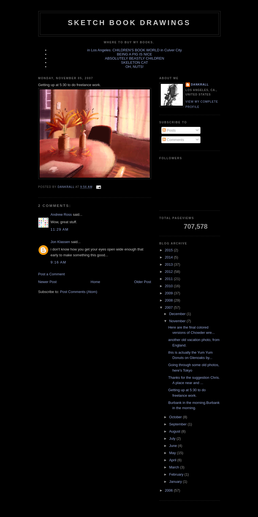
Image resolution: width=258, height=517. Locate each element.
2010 (169, 286)
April (173, 460)
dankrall (200, 84)
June (173, 446)
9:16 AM (58, 262)
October (176, 417)
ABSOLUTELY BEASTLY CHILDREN (134, 58)
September (178, 424)
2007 (169, 307)
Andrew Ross (61, 214)
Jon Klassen (60, 242)
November (178, 321)
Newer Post (47, 282)
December (178, 314)
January (176, 481)
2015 (169, 250)
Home (95, 282)
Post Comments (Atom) (78, 292)
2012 (169, 272)
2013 (169, 264)
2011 (169, 279)
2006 (169, 490)
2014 (169, 257)
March (174, 467)
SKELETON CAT (134, 62)
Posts (169, 130)
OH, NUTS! (135, 67)
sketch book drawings (129, 22)
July (172, 438)
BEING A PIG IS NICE (134, 54)
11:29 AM (60, 229)
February (176, 474)
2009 (169, 293)
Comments (173, 140)
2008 (169, 300)
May (173, 453)
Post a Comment (51, 274)
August (175, 431)
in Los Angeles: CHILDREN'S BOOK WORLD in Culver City (134, 50)
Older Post (142, 282)
